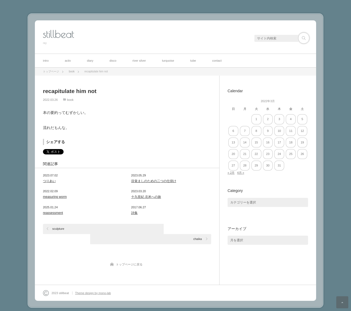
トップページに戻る (129, 254)
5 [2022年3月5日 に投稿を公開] (302, 119)
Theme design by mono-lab (93, 282)
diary (90, 60)
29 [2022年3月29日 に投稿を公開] (256, 165)
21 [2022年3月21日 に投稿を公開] (244, 154)
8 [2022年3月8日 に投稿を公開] (256, 130)
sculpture (58, 228)
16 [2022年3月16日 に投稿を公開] (267, 142)
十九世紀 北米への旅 (146, 197)
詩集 (134, 213)
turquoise (168, 60)
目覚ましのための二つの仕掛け (153, 181)
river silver (139, 60)
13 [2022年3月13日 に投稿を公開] (233, 142)
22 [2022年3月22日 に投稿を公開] (256, 154)
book (70, 99)
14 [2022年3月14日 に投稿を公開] (244, 142)
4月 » (240, 172)
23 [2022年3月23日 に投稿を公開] (267, 154)
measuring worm (55, 197)
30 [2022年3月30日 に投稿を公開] (267, 165)
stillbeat (58, 34)
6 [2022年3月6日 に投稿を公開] (233, 130)
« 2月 (231, 172)
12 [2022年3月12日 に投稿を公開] (302, 130)
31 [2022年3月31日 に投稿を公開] (279, 165)
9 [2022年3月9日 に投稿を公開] (268, 130)
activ (68, 60)
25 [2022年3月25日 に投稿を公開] (290, 154)
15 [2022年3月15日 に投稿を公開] (256, 142)
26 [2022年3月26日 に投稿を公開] (302, 154)
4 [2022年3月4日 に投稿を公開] (291, 119)
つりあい (49, 181)
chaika (197, 228)
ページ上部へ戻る (342, 302)
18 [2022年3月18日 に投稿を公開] (290, 142)
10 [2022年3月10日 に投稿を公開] (279, 130)
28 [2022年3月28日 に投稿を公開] (244, 165)
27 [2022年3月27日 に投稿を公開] (233, 165)
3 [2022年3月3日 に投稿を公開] (279, 119)
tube (193, 60)
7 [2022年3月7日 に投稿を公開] (245, 130)
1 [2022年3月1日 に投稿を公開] (256, 119)
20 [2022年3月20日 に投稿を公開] (233, 154)
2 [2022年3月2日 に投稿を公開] (268, 119)
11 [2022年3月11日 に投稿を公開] (290, 130)
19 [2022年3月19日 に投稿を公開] (302, 142)
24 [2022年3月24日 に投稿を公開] (279, 154)
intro (46, 60)
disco (112, 60)
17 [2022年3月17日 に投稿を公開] (279, 142)
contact (216, 60)
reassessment (53, 213)
